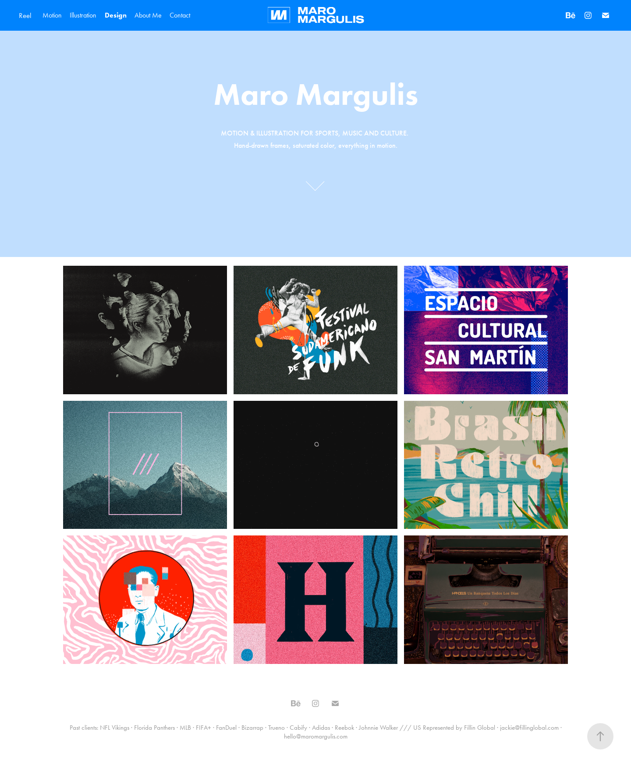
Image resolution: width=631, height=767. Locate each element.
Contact (180, 15)
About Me (148, 15)
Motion (52, 15)
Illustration (83, 15)
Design (116, 15)
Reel (25, 15)
